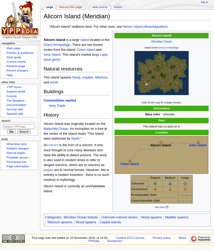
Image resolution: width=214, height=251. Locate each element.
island (84, 40)
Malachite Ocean (56, 129)
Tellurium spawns (59, 222)
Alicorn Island (160, 145)
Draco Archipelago (168, 47)
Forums (11, 96)
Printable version (17, 157)
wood (54, 82)
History (118, 7)
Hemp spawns (151, 217)
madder (87, 77)
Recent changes (17, 70)
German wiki (14, 109)
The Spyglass (15, 100)
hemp (76, 77)
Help (9, 75)
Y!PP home (13, 87)
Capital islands (110, 222)
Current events (16, 61)
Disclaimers (114, 240)
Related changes (17, 148)
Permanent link (16, 161)
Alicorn (53, 145)
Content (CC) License (130, 237)
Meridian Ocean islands (81, 217)
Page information (17, 166)
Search (6, 120)
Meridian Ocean (161, 41)
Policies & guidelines (20, 52)
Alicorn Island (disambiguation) (145, 26)
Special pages (15, 152)
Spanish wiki (14, 113)
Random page (15, 66)
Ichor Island (198, 145)
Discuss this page (70, 7)
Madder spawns (176, 217)
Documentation (16, 104)
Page (49, 7)
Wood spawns (86, 222)
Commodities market (60, 100)
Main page (13, 48)
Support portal (15, 91)
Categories (53, 217)
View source (100, 7)
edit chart (160, 207)
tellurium (101, 77)
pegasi (48, 170)
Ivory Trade (57, 105)
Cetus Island (129, 164)
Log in (204, 2)
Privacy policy (162, 237)
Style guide (13, 57)
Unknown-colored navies (119, 217)
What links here (16, 144)
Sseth (75, 138)
